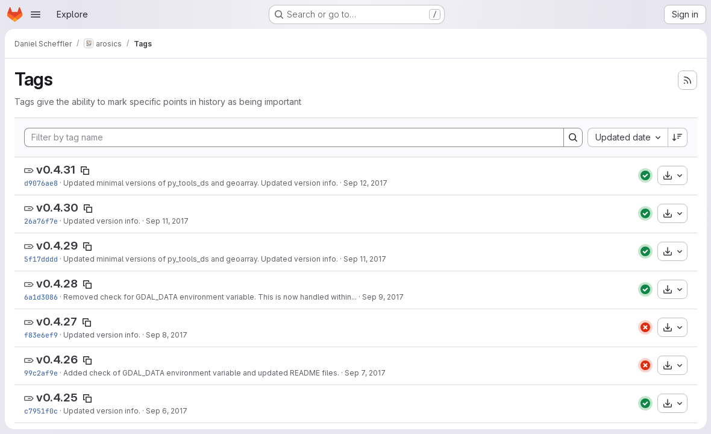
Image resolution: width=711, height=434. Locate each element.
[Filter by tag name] (293, 137)
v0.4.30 (57, 208)
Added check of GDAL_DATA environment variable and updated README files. (201, 372)
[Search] (572, 137)
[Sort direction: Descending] (677, 137)
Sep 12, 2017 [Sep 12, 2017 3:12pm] (365, 182)
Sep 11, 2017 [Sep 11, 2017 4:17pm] (167, 220)
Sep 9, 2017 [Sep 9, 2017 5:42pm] (383, 296)
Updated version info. (101, 220)
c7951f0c (41, 410)
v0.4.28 (57, 284)
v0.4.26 (57, 359)
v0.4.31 (55, 170)
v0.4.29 (57, 246)
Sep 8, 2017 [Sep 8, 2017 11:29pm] (166, 334)
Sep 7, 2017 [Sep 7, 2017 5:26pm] (365, 372)
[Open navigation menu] (35, 14)
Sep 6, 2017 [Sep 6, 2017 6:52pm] (166, 410)
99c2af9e (41, 372)
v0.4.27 (56, 322)
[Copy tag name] (85, 170)
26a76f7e (41, 220)
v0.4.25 (57, 397)
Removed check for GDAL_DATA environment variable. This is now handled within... (210, 296)
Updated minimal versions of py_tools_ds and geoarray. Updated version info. (200, 182)
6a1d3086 (41, 296)
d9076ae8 (41, 182)
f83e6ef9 (41, 334)
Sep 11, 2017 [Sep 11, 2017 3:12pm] (364, 258)
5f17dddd (41, 258)
